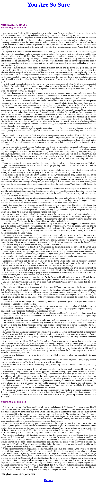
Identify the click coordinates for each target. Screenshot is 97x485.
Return (48, 480)
